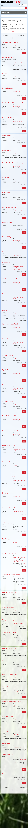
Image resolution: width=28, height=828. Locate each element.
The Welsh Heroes (7, 401)
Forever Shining (6, 237)
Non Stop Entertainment (9, 57)
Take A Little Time (7, 687)
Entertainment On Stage (9, 446)
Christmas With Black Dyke (10, 674)
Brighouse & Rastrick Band (18, 511)
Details (24, 52)
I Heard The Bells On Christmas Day (12, 163)
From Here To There (7, 385)
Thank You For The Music (9, 632)
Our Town (5, 731)
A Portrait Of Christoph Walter (11, 575)
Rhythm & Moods (7, 222)
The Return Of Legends (8, 508)
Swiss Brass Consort (17, 255)
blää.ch (4, 252)
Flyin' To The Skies (7, 370)
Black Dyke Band (16, 46)
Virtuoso (4, 661)
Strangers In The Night (8, 620)
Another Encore (6, 135)
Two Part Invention (7, 539)
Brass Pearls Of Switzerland (10, 118)
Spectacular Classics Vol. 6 (10, 716)
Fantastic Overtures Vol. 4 (9, 416)
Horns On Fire (6, 743)
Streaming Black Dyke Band (10, 42)
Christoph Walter (16, 227)
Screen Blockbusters (8, 607)
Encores (4, 310)
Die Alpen (5, 493)
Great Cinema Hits (7, 150)
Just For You (5, 339)
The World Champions (8, 462)
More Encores (6, 192)
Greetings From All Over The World (12, 103)
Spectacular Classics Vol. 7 (10, 431)
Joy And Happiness (7, 88)
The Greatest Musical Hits (9, 554)
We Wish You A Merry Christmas (11, 279)
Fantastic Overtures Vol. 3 (9, 592)
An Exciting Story (7, 523)
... (13, 37)
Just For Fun (5, 177)
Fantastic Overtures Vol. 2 (9, 648)
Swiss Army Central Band (9, 207)
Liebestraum (5, 774)
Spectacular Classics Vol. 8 (10, 324)
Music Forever (6, 263)
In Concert (5, 294)
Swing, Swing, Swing (8, 754)
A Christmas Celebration (9, 477)
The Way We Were (7, 355)
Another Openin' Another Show (11, 701)
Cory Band (15, 358)
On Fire (4, 73)
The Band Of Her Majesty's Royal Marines (19, 761)
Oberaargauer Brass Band (19, 480)
